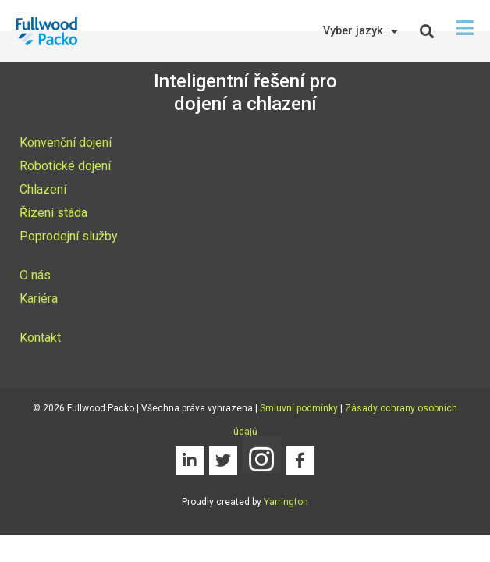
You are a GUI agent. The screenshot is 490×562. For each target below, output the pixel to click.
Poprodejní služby (69, 236)
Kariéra (39, 298)
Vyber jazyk (360, 31)
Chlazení (43, 189)
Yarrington (286, 501)
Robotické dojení (65, 165)
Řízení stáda (53, 212)
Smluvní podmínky (299, 408)
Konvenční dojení (66, 142)
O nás (35, 275)
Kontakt (40, 337)
